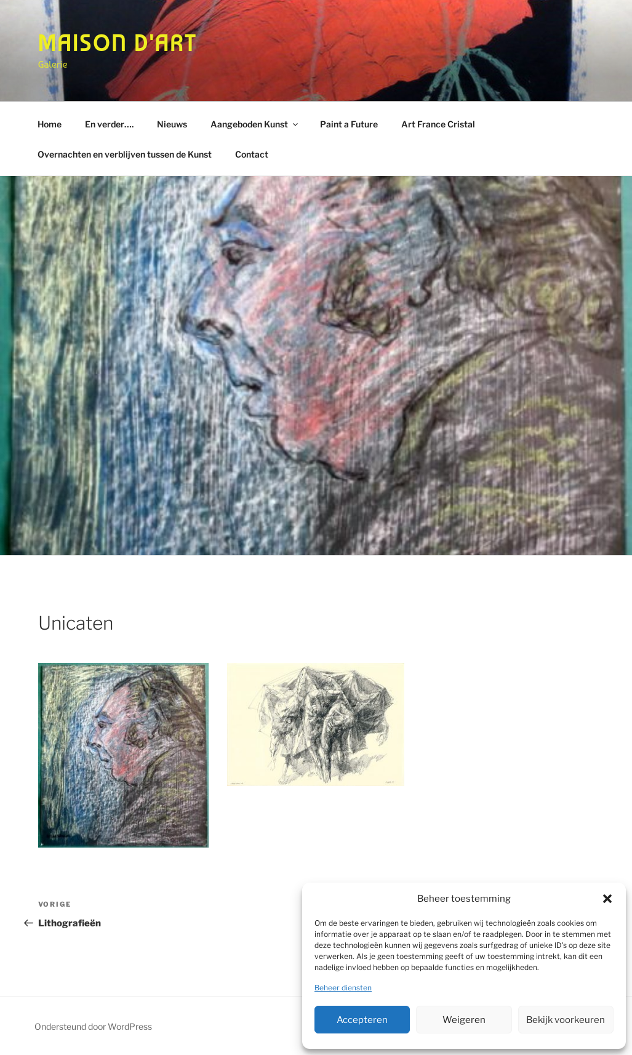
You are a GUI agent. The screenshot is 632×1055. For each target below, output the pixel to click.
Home (50, 124)
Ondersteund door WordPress (93, 1026)
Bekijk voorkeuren (565, 1019)
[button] (607, 899)
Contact (251, 154)
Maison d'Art (118, 43)
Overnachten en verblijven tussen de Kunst (125, 154)
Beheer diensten (343, 987)
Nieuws (172, 124)
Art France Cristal (438, 124)
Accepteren (362, 1019)
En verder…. (109, 124)
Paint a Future (349, 124)
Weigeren (464, 1019)
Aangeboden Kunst (255, 124)
